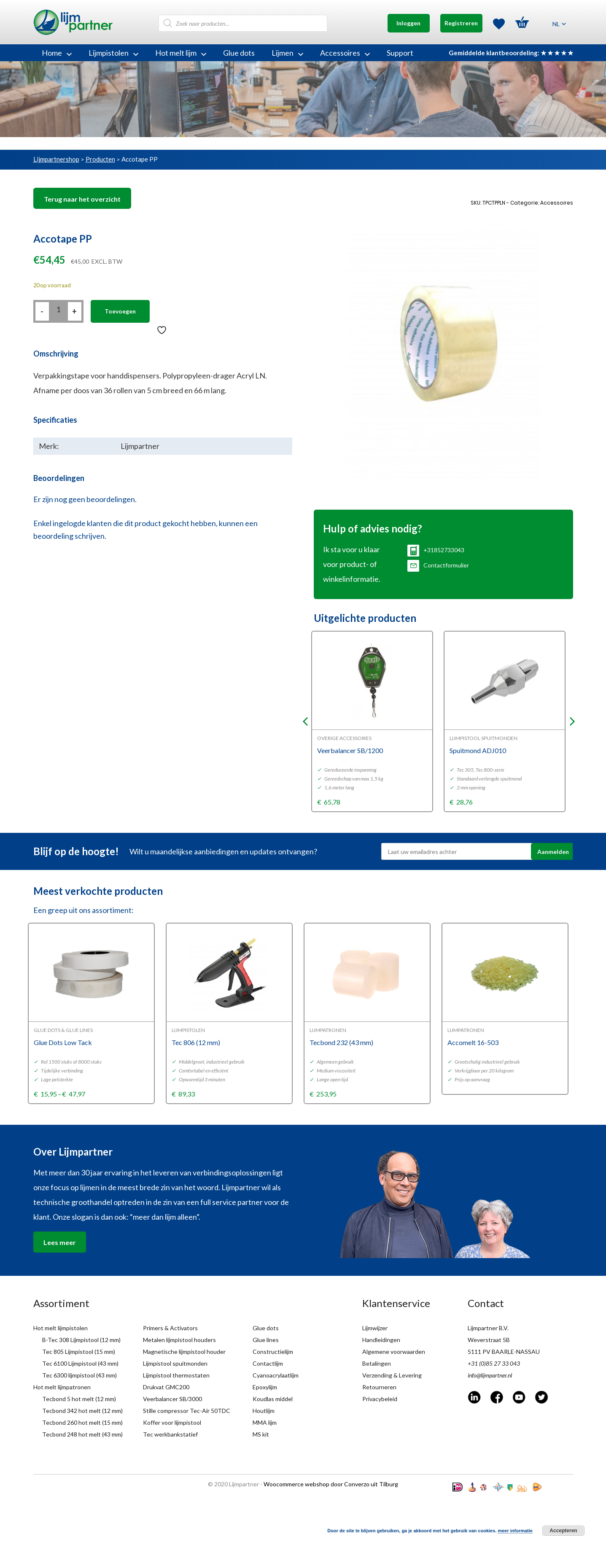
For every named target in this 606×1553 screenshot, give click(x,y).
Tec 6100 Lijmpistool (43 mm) (80, 1363)
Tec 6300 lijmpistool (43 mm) (79, 1375)
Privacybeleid (379, 1398)
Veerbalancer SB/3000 (172, 1398)
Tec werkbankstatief (170, 1434)
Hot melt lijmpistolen (60, 1328)
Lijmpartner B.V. (488, 1328)
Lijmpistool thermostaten (176, 1375)
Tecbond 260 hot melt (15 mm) (82, 1422)
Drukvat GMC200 (166, 1387)
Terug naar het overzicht (82, 199)
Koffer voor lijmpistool (172, 1422)
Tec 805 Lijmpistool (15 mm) (78, 1351)
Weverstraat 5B (489, 1339)
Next (572, 721)
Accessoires (345, 52)
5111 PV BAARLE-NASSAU (504, 1351)
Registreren (461, 23)
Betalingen (376, 1363)
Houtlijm (264, 1410)
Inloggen (408, 23)
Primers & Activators (170, 1328)
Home (57, 52)
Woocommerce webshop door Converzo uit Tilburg (331, 1484)
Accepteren (563, 1531)
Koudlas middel (273, 1398)
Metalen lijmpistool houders (179, 1339)
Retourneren (379, 1387)
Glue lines (266, 1339)
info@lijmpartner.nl (490, 1375)
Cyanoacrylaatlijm (276, 1375)
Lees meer (59, 1242)
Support (400, 52)
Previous (305, 721)
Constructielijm (273, 1351)
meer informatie (515, 1530)
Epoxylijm (265, 1387)
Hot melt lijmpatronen (62, 1387)
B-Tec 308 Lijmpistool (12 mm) (81, 1339)
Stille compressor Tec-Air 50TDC (186, 1410)
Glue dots (239, 52)
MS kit (261, 1434)
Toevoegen (120, 311)
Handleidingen (381, 1339)
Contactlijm (268, 1363)
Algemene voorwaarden (393, 1351)
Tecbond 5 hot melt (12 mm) (79, 1398)
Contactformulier (438, 565)
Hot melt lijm (180, 52)
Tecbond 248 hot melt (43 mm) (82, 1434)
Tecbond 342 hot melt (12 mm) (82, 1410)
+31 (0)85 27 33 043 (494, 1363)
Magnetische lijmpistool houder (184, 1351)
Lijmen (287, 52)
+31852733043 (435, 550)
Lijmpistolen (113, 52)
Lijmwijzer (375, 1328)
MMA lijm (265, 1422)
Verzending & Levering (392, 1375)
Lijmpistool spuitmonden (175, 1363)
